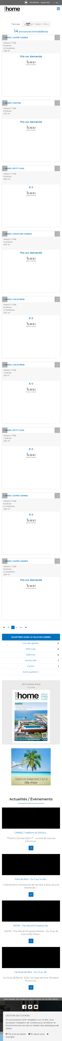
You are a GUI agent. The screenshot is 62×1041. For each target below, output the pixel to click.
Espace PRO (45, 2)
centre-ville (30, 660)
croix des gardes (30, 643)
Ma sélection (34, 2)
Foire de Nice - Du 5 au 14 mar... (31, 879)
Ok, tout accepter (16, 1034)
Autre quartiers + (31, 672)
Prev (4, 37)
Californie (30, 654)
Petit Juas (30, 649)
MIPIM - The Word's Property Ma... (31, 925)
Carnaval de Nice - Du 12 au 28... (31, 972)
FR (53, 2)
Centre (30, 666)
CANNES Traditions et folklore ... (31, 832)
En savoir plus (36, 1034)
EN (57, 2)
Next (57, 37)
